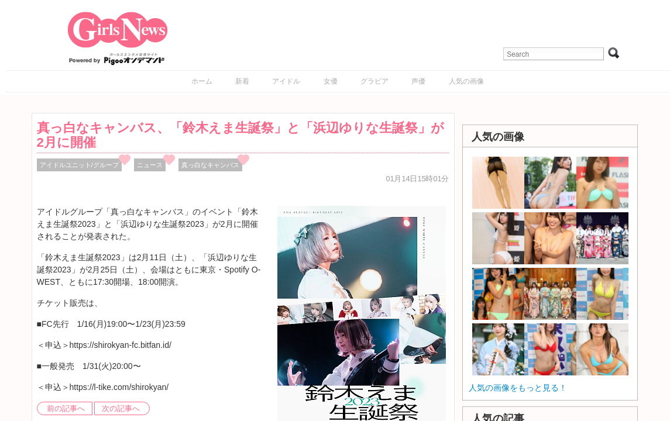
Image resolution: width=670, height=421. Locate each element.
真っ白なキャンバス (210, 164)
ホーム (201, 81)
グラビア (374, 81)
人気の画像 (466, 81)
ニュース (150, 164)
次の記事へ (121, 409)
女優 (331, 81)
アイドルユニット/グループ (79, 164)
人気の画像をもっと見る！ (518, 387)
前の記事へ (66, 409)
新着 (242, 81)
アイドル (286, 81)
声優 (418, 81)
